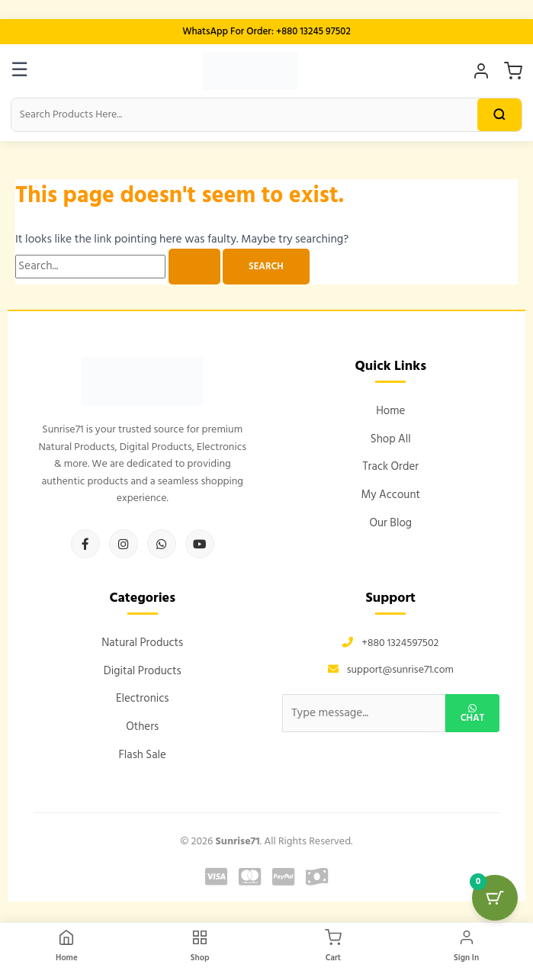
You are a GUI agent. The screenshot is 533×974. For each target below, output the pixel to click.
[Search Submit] (194, 266)
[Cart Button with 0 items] (495, 898)
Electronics (142, 698)
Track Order (390, 466)
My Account (390, 494)
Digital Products (142, 670)
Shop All (391, 438)
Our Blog (390, 522)
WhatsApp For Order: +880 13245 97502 (266, 31)
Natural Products (142, 642)
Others (142, 726)
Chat (473, 715)
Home (390, 410)
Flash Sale (141, 754)
